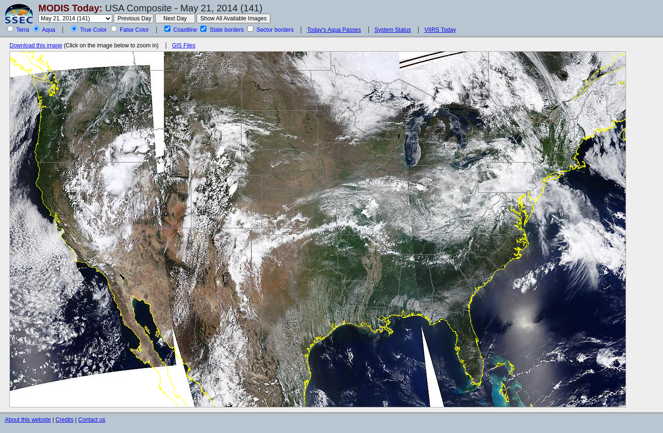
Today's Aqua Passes (334, 30)
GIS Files (183, 45)
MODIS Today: (70, 8)
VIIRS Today (440, 30)
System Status (393, 30)
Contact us (91, 419)
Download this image (35, 45)
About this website (28, 419)
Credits (64, 419)
